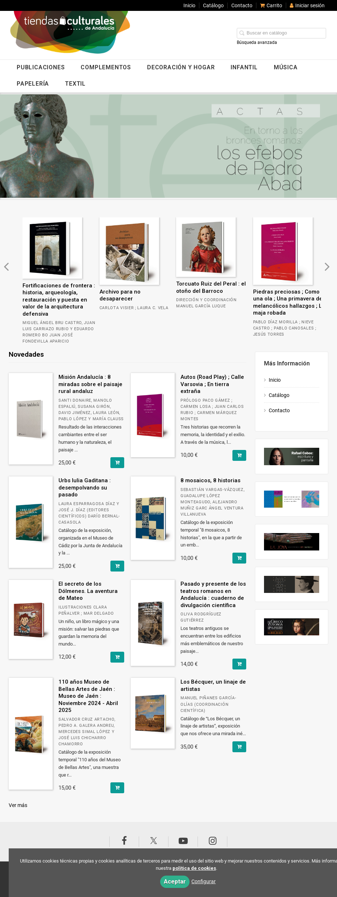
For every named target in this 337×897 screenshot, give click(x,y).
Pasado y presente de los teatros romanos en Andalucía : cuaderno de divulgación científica (213, 595)
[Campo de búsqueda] (281, 33)
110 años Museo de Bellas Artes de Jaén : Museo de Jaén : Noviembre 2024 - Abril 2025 (88, 696)
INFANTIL (244, 67)
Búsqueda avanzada (257, 42)
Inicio (189, 5)
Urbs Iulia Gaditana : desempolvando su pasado (84, 487)
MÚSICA (286, 67)
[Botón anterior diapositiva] (6, 266)
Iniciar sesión (307, 5)
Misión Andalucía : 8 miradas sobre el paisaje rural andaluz (90, 384)
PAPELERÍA (33, 83)
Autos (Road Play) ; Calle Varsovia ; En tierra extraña (212, 384)
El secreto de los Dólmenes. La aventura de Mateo (88, 591)
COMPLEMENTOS (106, 67)
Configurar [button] (203, 881)
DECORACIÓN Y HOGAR (181, 67)
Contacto (241, 5)
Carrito (271, 5)
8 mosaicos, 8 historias (210, 480)
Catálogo (213, 5)
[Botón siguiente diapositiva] (327, 266)
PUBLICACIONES (41, 67)
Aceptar (175, 881)
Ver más (18, 805)
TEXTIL (75, 83)
